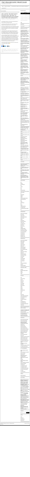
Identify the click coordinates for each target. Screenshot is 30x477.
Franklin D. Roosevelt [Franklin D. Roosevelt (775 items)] (25, 386)
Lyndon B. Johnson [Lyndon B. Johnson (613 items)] (24, 391)
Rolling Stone (22, 252)
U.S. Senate (22, 370)
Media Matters (22, 194)
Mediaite (22, 195)
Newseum (22, 359)
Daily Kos (22, 279)
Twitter (21, 273)
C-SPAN (21, 186)
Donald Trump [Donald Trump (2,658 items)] (24, 384)
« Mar (21, 22)
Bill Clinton (9, 50)
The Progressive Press (23, 302)
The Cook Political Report (24, 296)
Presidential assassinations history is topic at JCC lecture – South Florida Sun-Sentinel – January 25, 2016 (25, 127)
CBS (21, 187)
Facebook (22, 269)
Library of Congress (23, 353)
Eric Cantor (12, 50)
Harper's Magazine (23, 244)
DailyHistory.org (22, 324)
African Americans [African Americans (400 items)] (27, 379)
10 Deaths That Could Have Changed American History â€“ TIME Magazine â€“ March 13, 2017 (25, 31)
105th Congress (14, 49)
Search (28, 412)
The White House (23, 364)
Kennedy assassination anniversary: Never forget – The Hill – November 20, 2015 (25, 43)
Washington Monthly (23, 265)
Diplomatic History (23, 325)
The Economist (22, 256)
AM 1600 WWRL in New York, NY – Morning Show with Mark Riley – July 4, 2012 (25, 96)
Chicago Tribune (22, 215)
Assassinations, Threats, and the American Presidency (19, 6)
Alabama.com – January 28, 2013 (24, 87)
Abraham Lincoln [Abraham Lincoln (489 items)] (23, 379)
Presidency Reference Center (24, 337)
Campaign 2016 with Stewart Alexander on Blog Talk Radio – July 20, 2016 (25, 109)
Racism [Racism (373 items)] (26, 398)
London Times (22, 222)
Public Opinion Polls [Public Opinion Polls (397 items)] (23, 398)
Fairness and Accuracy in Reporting (25, 191)
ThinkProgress (22, 304)
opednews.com (22, 202)
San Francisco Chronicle (23, 229)
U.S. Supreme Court (23, 371)
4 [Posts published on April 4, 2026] (29, 14)
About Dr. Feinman (7, 6)
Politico (21, 286)
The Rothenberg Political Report (24, 303)
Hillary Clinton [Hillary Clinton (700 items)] (23, 389)
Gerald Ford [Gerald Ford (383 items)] (23, 388)
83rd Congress (5, 50)
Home (2, 6)
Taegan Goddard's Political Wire (24, 295)
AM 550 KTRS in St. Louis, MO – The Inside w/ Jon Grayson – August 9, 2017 (25, 100)
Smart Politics (22, 294)
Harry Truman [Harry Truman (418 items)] (26, 388)
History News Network (23, 311)
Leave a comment (12, 19)
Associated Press (23, 184)
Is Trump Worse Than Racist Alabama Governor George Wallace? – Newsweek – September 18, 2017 (25, 41)
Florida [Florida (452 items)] (25, 385)
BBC (21, 185)
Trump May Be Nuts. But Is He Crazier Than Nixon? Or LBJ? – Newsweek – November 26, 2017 (25, 64)
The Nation (22, 257)
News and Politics (4, 49)
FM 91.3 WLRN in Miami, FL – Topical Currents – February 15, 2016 (24, 116)
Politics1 (22, 287)
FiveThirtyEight (22, 283)
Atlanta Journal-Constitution (24, 213)
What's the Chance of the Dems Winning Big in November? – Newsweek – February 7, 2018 (24, 70)
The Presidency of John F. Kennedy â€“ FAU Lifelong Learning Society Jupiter (25, 170)
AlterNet (22, 183)
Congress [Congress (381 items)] (24, 381)
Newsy (21, 201)
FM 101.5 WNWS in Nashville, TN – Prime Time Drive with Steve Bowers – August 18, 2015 (25, 113)
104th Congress (10, 49)
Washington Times (23, 236)
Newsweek (22, 250)
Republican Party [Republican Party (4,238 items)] (25, 399)
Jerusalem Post (22, 220)
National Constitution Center (24, 331)
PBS (21, 203)
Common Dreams (23, 278)
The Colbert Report (23, 207)
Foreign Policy (22, 243)
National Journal (22, 285)
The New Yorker (22, 259)
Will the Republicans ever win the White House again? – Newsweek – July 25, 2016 (25, 73)
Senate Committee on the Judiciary (25, 362)
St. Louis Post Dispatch (23, 231)
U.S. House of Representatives (24, 369)
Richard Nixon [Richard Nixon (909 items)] (23, 401)
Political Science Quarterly (24, 251)
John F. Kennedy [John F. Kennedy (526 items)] (25, 390)
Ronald (8, 19)
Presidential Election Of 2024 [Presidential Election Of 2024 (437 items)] (25, 397)
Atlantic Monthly (22, 241)
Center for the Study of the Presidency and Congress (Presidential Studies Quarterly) (24, 322)
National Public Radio (23, 199)
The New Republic (23, 258)
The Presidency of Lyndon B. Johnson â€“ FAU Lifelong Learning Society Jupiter (25, 173)
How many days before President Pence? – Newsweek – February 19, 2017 (25, 36)
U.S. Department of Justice (24, 365)
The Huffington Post (23, 301)
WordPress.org (22, 420)
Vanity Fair (22, 264)
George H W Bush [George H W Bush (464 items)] (23, 387)
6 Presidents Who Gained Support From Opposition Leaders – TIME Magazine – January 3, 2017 (25, 34)
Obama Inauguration (23, 375)
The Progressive (22, 260)
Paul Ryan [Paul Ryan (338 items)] (24, 392)
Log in (21, 416)
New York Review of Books (24, 249)
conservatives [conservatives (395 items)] (26, 381)
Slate (21, 293)
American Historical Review (24, 320)
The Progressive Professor (14, 2)
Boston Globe (22, 214)
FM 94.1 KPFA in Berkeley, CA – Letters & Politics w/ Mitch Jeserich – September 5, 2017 (25, 119)
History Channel (22, 192)
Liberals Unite (22, 284)
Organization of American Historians (25, 336)
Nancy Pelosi (15, 50)
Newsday (22, 227)
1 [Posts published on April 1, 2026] (25, 14)
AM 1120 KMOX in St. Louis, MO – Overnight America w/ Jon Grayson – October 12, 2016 (25, 89)
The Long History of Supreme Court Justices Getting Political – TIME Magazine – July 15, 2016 (25, 48)
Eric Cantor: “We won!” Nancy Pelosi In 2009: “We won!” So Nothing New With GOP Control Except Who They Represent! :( (9, 16)
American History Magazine (24, 240)
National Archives (23, 354)
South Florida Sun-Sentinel (24, 230)
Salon (21, 292)
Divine (25, 423)
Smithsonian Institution (23, 363)
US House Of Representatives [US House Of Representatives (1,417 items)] (24, 405)
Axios (21, 277)
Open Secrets (22, 335)
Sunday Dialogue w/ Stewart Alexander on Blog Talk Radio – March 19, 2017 (24, 143)
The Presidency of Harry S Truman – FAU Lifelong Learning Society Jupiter (25, 168)
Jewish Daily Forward (23, 221)
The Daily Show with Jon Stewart (24, 208)
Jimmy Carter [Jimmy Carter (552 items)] (26, 389)
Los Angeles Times (23, 223)
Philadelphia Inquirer (23, 228)
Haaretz (21, 219)
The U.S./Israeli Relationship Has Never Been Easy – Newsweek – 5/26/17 (24, 58)
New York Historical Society (24, 334)
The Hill (21, 300)
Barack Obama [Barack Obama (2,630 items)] (24, 380)
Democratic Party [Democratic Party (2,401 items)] (24, 382)
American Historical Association (24, 319)
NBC (21, 200)
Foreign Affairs (22, 242)
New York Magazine (23, 248)
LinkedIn (22, 272)
